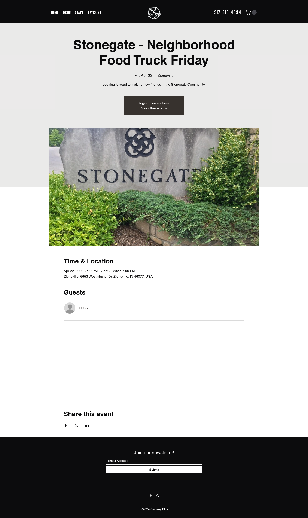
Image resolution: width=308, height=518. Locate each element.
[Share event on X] (76, 425)
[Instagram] (157, 495)
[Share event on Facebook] (66, 425)
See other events (154, 108)
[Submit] (154, 469)
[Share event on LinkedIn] (87, 425)
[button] (251, 12)
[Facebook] (151, 495)
